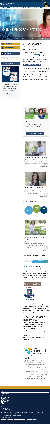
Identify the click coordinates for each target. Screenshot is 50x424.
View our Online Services (35, 133)
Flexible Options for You (25, 38)
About (5, 395)
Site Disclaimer (16, 420)
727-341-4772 (4, 411)
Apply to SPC (7, 44)
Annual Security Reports (31, 419)
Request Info (7, 47)
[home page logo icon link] (7, 4)
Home (2, 38)
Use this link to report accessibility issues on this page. (11, 415)
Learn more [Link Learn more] (5, 95)
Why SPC (16, 38)
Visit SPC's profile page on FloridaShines (38, 279)
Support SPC (45, 1)
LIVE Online (37, 54)
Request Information (12, 387)
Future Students (8, 38)
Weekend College (6, 58)
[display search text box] (30, 1)
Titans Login (41, 4)
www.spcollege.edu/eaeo (16, 413)
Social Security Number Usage (19, 419)
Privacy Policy (10, 419)
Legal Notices (3, 419)
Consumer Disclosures (24, 420)
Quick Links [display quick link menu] (36, 1)
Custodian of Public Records (6, 420)
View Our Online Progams (32, 64)
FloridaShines (26, 266)
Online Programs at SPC (7, 56)
